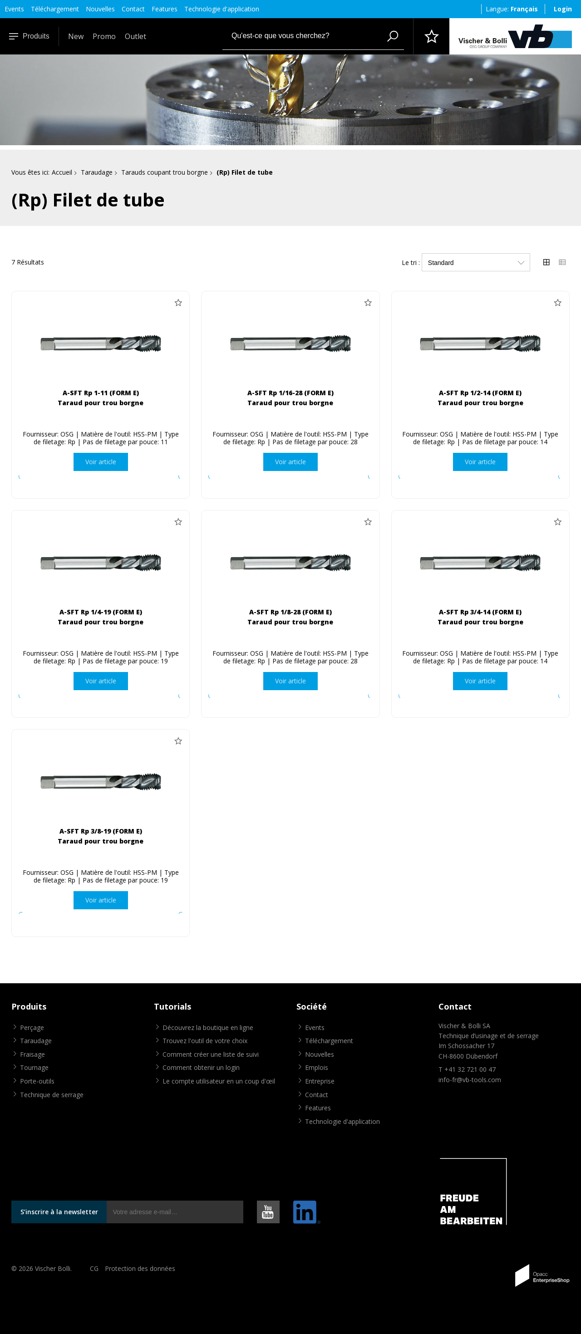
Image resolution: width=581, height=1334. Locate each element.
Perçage (32, 1027)
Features (164, 9)
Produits (29, 36)
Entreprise (320, 1081)
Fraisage (32, 1054)
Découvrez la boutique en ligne (207, 1027)
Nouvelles (100, 9)
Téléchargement (55, 9)
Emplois (316, 1067)
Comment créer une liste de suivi (210, 1054)
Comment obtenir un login (201, 1067)
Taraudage (97, 172)
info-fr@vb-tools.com (469, 1079)
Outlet (135, 36)
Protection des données (140, 1268)
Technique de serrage (52, 1094)
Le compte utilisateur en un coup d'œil (218, 1081)
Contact (133, 9)
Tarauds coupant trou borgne (164, 172)
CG (94, 1268)
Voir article (100, 461)
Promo (104, 36)
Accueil (62, 172)
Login (563, 9)
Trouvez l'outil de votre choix (204, 1040)
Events (14, 9)
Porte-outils (37, 1081)
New (76, 36)
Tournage (34, 1067)
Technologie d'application (221, 9)
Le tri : (411, 262)
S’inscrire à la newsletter (59, 1211)
